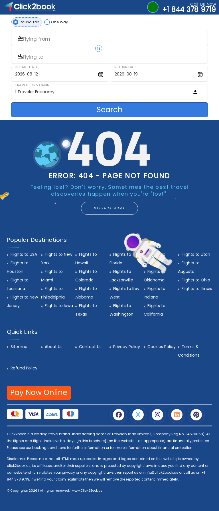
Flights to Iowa (59, 305)
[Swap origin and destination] (98, 48)
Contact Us (90, 346)
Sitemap (19, 346)
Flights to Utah (196, 254)
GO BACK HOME (109, 208)
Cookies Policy (161, 346)
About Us (53, 346)
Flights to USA (24, 254)
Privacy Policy (126, 346)
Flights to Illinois (197, 288)
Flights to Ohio (196, 280)
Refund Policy (24, 368)
